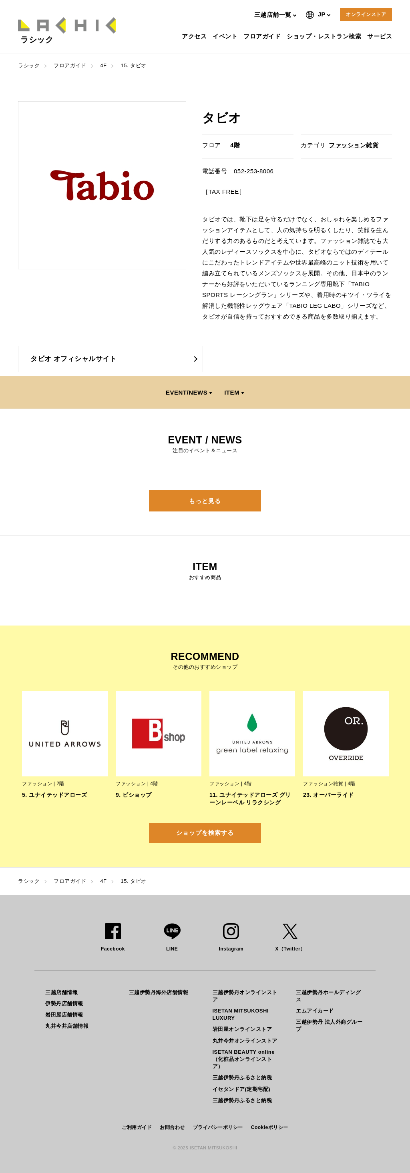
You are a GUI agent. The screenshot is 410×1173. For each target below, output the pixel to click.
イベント (226, 36)
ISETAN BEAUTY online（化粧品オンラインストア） (244, 1059)
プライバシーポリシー (218, 1127)
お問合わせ (172, 1127)
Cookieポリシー (269, 1127)
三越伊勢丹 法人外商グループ (329, 1025)
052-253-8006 (253, 171)
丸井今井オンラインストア (245, 1041)
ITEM (231, 392)
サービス (380, 36)
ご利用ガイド (137, 1127)
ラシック (29, 65)
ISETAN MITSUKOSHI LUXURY (241, 1014)
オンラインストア (366, 14)
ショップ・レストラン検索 (325, 36)
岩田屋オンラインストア (242, 1029)
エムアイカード (315, 1011)
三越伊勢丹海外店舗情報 (159, 992)
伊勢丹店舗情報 (64, 1004)
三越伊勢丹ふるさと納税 (242, 1078)
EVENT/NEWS (186, 392)
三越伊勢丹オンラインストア (245, 996)
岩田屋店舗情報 (64, 1015)
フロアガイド (263, 36)
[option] (102, 185)
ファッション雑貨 (353, 145)
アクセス (195, 36)
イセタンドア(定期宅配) (242, 1089)
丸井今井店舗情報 (66, 1026)
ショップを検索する (205, 832)
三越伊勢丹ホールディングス (328, 996)
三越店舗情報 (61, 992)
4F (103, 65)
